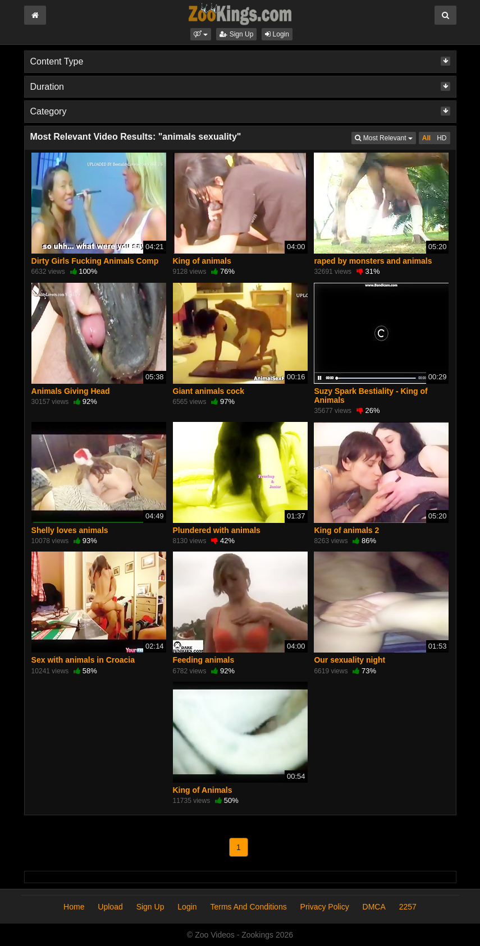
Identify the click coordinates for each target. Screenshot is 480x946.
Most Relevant (385, 137)
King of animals (202, 260)
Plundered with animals (216, 530)
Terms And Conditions (248, 906)
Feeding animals (204, 659)
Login (277, 34)
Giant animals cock (209, 391)
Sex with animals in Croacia (83, 659)
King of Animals (202, 790)
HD (441, 138)
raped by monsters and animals (373, 260)
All (426, 138)
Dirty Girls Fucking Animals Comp (95, 260)
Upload (110, 906)
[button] (200, 34)
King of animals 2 (346, 530)
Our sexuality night (349, 659)
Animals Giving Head (70, 391)
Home (73, 906)
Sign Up (236, 34)
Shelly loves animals (69, 530)
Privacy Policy (324, 906)
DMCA (374, 906)
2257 (408, 906)
